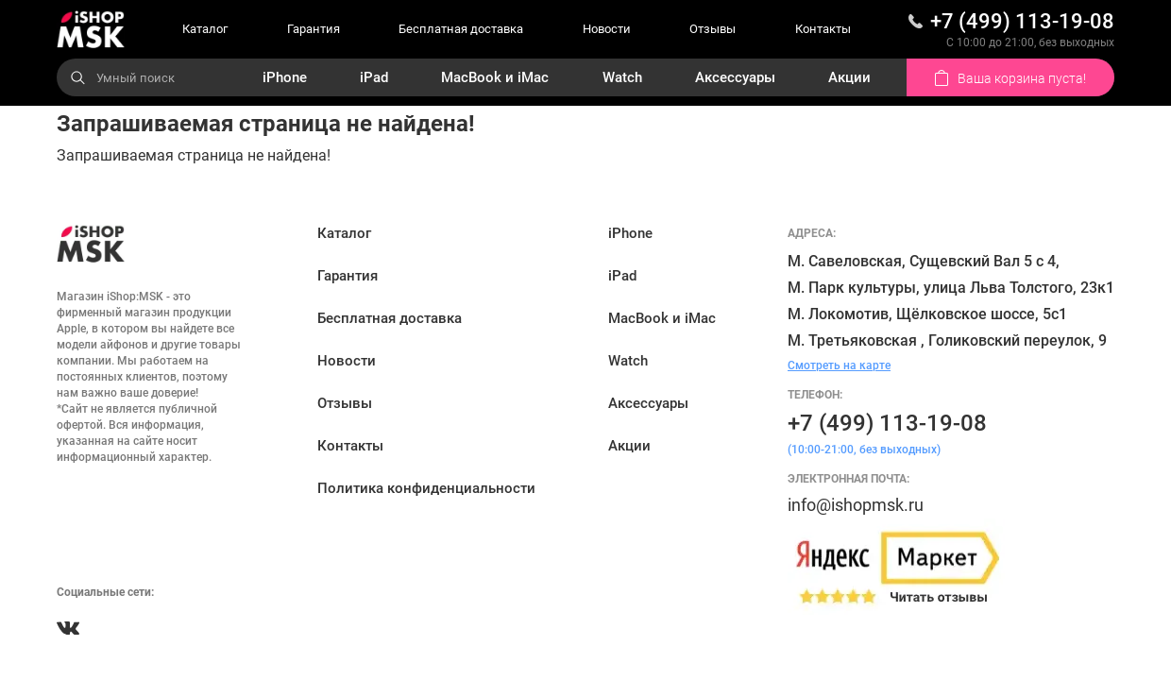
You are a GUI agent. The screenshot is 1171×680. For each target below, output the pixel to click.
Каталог (205, 29)
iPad (374, 77)
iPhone (285, 77)
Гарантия (313, 29)
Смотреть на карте (839, 365)
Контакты (823, 29)
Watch (622, 77)
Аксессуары (735, 77)
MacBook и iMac (495, 77)
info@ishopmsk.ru (856, 505)
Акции (849, 77)
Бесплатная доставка (461, 29)
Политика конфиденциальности (426, 488)
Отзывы (712, 29)
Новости (607, 29)
